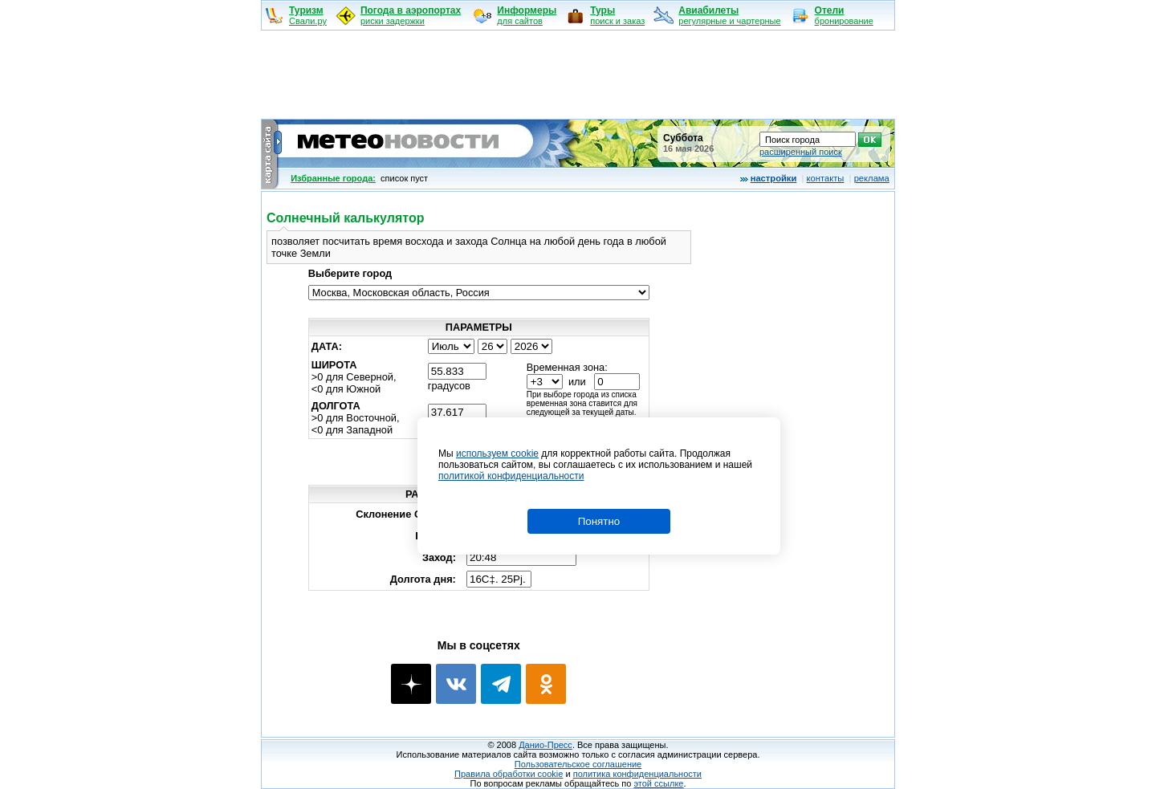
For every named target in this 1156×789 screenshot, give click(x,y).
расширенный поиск (800, 152)
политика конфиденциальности (637, 774)
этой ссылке (658, 783)
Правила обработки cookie (508, 774)
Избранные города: (333, 178)
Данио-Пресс (545, 745)
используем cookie (497, 453)
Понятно (599, 521)
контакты (826, 178)
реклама (871, 178)
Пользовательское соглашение (578, 764)
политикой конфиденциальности (511, 476)
